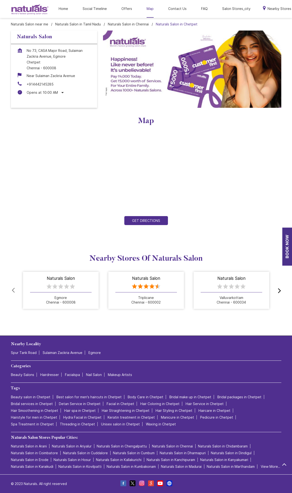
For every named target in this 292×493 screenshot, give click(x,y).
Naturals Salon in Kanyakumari (224, 460)
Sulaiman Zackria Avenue (62, 353)
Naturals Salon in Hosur (72, 460)
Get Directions (146, 221)
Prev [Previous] (14, 290)
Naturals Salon (61, 278)
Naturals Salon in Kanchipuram (171, 460)
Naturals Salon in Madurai (181, 466)
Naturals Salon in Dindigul (231, 453)
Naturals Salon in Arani (29, 446)
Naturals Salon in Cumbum (134, 453)
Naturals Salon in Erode (29, 460)
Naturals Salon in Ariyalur (72, 446)
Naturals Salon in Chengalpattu (122, 446)
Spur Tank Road (24, 353)
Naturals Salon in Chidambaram (223, 446)
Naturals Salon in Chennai (172, 446)
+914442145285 (40, 84)
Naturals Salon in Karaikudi (32, 466)
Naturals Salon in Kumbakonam (131, 466)
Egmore (94, 353)
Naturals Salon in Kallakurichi (119, 460)
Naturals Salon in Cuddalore (85, 453)
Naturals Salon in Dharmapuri (183, 453)
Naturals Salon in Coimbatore (34, 453)
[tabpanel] (192, 69)
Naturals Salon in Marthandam (231, 466)
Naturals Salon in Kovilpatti (80, 466)
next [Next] (278, 290)
